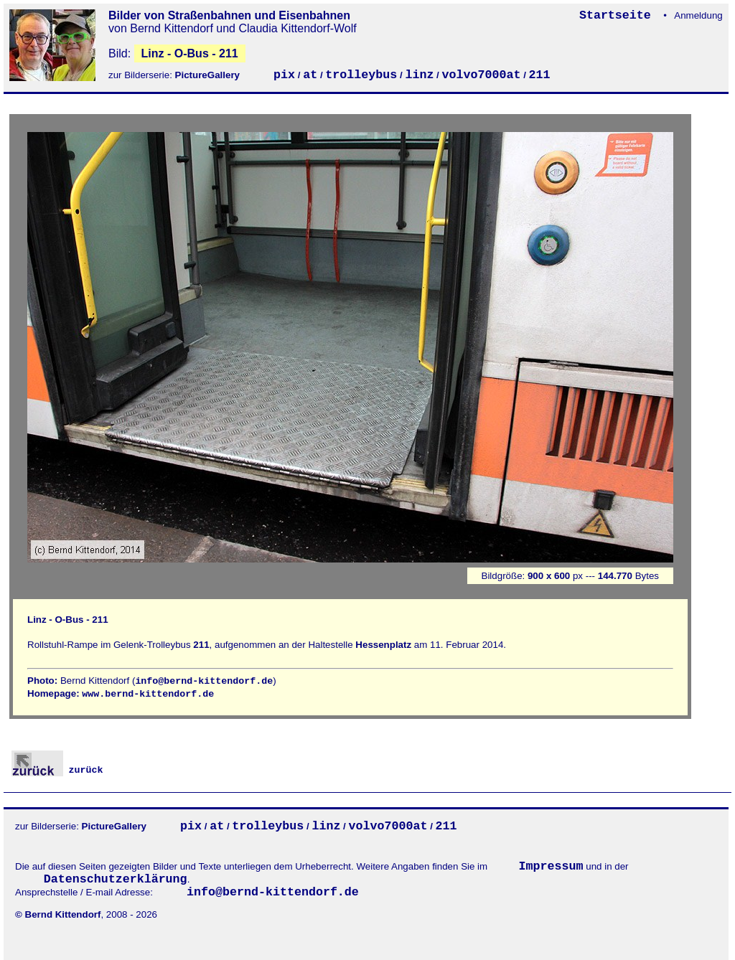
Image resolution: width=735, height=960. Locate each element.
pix (284, 75)
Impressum (551, 866)
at (310, 75)
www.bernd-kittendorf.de (148, 694)
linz (419, 75)
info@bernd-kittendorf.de (204, 681)
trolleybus (361, 75)
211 (540, 75)
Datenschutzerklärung (115, 879)
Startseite (618, 15)
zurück (57, 770)
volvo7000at (480, 75)
